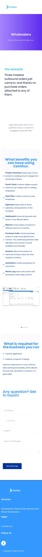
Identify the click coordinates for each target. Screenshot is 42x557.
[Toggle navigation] (39, 7)
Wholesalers (13, 511)
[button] (5, 307)
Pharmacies (20, 508)
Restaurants (33, 508)
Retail (4, 511)
